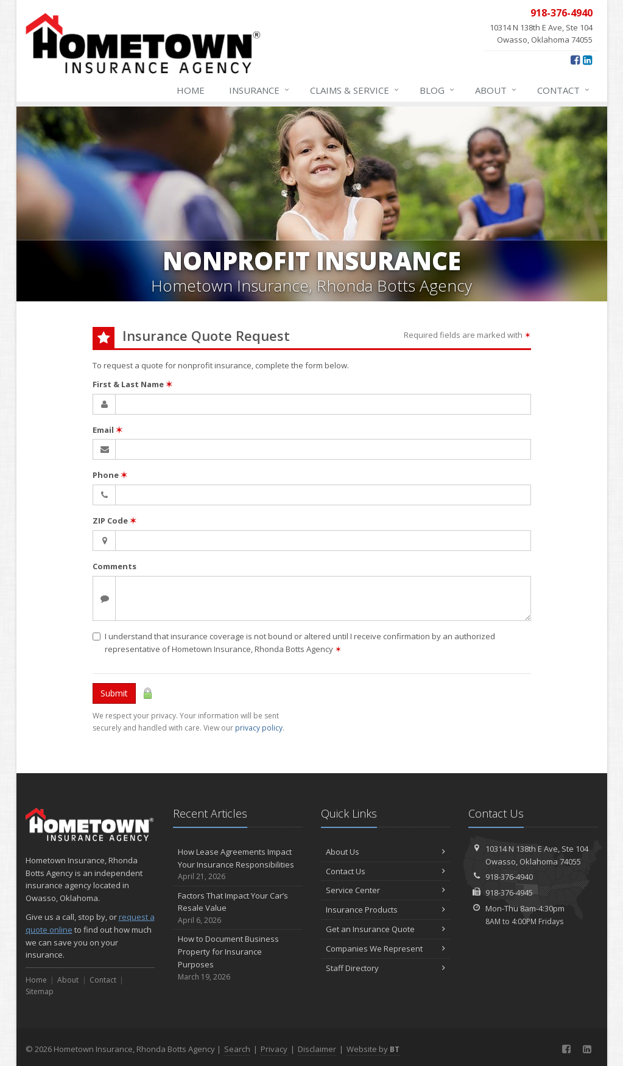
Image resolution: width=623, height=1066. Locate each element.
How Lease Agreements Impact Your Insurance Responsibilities (238, 864)
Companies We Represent (386, 948)
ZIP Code (114, 520)
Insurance (259, 90)
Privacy (274, 1048)
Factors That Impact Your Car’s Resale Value (238, 908)
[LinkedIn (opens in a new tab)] (587, 59)
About (496, 90)
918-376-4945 (509, 892)
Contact (564, 90)
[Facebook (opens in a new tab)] (575, 59)
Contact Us (386, 871)
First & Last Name (132, 384)
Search (237, 1048)
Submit (114, 693)
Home (191, 90)
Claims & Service (355, 90)
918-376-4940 (509, 876)
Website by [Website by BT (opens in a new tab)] (373, 1048)
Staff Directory (386, 968)
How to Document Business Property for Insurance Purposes (238, 958)
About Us (386, 851)
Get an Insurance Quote (386, 929)
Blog (438, 90)
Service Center (386, 890)
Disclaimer (317, 1048)
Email (107, 429)
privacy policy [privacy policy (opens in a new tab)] (259, 728)
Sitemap (40, 991)
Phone (110, 474)
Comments (114, 566)
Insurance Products (386, 909)
